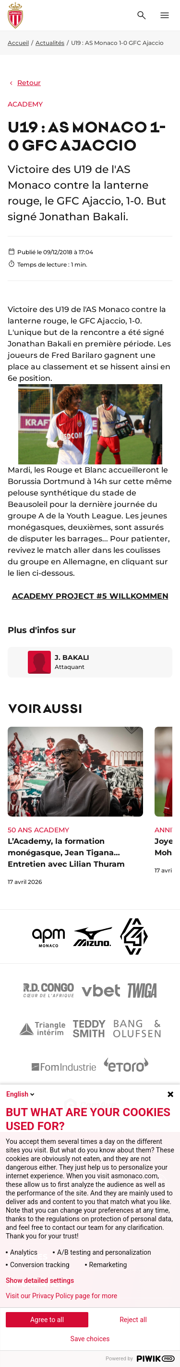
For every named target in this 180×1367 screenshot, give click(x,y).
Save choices (90, 1339)
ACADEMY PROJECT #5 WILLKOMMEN (90, 596)
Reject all (133, 1320)
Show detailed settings (40, 1280)
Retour (24, 82)
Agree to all (47, 1320)
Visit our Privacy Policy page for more (61, 1296)
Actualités (50, 42)
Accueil (18, 42)
